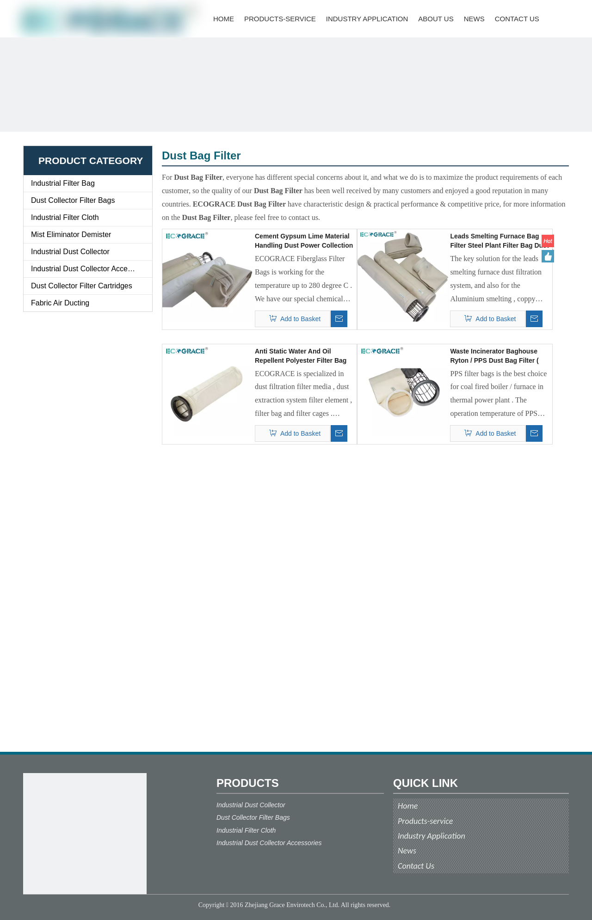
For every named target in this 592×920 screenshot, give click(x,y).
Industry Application (431, 836)
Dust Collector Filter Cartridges (81, 286)
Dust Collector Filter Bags (73, 200)
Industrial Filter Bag (63, 183)
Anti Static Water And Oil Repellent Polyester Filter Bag (300, 355)
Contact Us (416, 866)
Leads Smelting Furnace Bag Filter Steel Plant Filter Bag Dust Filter (499, 241)
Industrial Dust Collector (70, 252)
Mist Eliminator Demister (71, 234)
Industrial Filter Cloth (65, 217)
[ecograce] (85, 834)
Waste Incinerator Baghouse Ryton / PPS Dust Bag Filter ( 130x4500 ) (494, 356)
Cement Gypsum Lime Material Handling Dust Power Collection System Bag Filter (304, 241)
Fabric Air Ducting (60, 303)
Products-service (425, 821)
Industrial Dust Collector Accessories (91, 269)
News (407, 851)
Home (408, 806)
